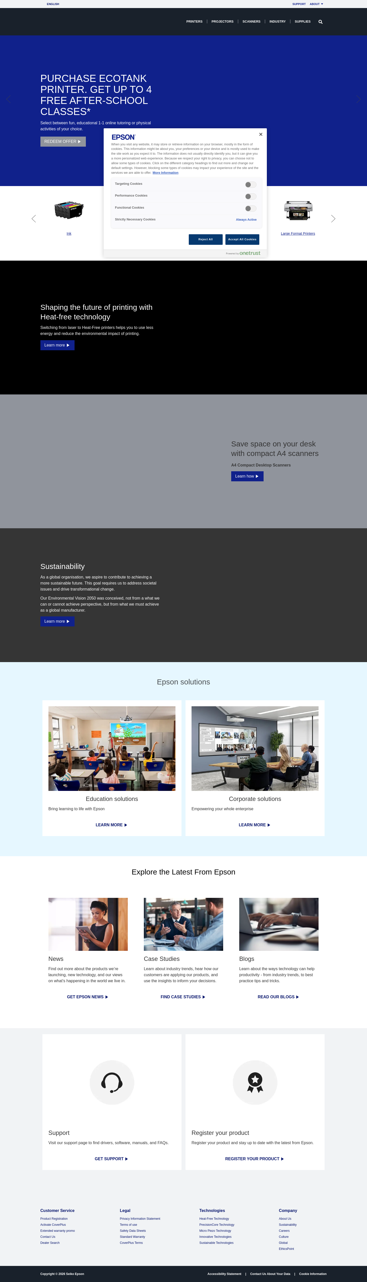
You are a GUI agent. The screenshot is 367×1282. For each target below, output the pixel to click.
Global (283, 1243)
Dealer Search (50, 1243)
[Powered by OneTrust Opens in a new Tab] (245, 254)
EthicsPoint (286, 1249)
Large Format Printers (298, 233)
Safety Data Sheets (133, 1231)
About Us (285, 1218)
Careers (284, 1231)
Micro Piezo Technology (215, 1231)
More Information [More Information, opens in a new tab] (165, 172)
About (317, 4)
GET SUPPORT (112, 1159)
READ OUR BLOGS (279, 997)
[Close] (260, 134)
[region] (185, 193)
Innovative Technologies (215, 1237)
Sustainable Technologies (216, 1243)
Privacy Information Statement (140, 1218)
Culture (284, 1237)
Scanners (251, 21)
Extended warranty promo (57, 1231)
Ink (69, 233)
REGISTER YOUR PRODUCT (255, 1159)
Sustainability (288, 1225)
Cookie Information (313, 1274)
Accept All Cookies (242, 239)
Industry (278, 21)
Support (299, 4)
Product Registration (54, 1218)
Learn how (247, 476)
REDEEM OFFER (63, 141)
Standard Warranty (132, 1237)
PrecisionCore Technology (216, 1225)
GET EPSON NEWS (88, 997)
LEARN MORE (112, 825)
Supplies (303, 21)
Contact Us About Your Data (270, 1274)
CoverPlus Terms (131, 1243)
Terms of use (128, 1225)
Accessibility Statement (224, 1274)
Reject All (206, 239)
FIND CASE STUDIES (183, 997)
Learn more (57, 345)
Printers (194, 21)
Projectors (222, 21)
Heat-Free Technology (214, 1218)
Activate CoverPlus (53, 1225)
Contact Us (47, 1237)
